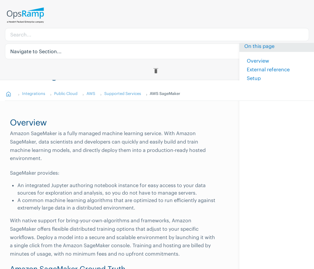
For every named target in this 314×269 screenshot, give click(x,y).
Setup (254, 78)
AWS (91, 93)
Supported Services (122, 93)
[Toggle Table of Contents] (157, 71)
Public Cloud (65, 93)
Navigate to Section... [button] (36, 51)
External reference (268, 69)
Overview (258, 61)
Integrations (33, 93)
